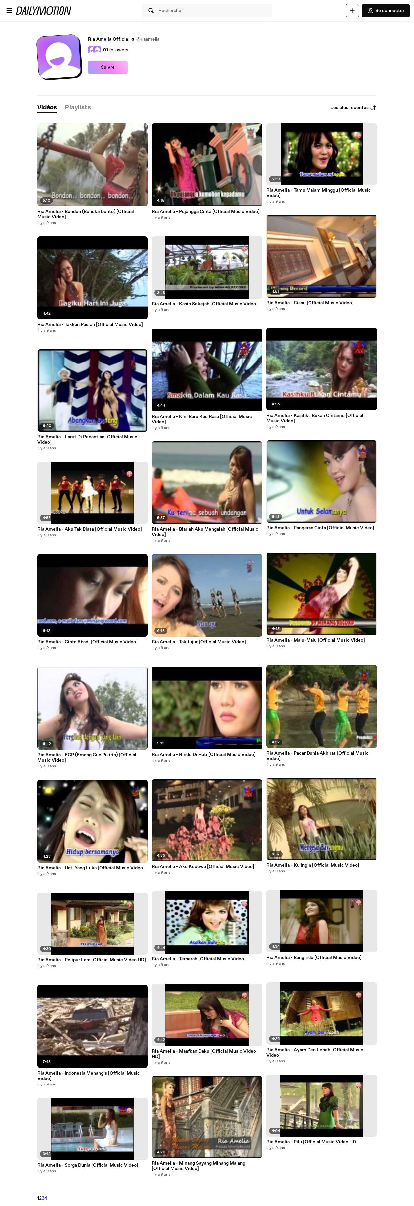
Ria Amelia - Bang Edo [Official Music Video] (314, 957)
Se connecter (385, 10)
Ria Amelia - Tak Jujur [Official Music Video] (199, 642)
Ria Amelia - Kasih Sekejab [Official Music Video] (205, 304)
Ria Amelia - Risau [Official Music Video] (310, 303)
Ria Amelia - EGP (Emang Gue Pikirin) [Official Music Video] (86, 757)
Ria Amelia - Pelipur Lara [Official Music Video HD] (91, 960)
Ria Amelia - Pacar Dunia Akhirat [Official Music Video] (317, 756)
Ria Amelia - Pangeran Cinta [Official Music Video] (320, 528)
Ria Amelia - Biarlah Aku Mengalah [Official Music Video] (205, 532)
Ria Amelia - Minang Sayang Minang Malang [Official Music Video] (198, 1166)
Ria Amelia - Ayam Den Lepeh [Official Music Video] (314, 1052)
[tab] (47, 108)
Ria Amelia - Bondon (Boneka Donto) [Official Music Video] (85, 214)
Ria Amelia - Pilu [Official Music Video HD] (312, 1142)
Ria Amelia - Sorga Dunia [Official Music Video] (87, 1165)
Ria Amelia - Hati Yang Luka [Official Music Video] (91, 868)
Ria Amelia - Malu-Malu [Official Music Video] (315, 640)
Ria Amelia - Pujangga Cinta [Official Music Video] (206, 211)
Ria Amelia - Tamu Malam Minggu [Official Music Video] (318, 193)
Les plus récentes (353, 107)
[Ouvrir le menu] (9, 10)
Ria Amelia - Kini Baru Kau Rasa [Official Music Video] (202, 419)
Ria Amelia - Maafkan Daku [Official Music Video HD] (204, 1054)
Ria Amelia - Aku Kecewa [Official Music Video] (203, 866)
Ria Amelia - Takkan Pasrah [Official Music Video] (90, 324)
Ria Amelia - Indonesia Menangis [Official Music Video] (88, 1076)
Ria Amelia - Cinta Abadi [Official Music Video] (87, 642)
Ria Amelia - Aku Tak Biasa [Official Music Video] (89, 529)
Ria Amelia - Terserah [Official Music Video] (199, 959)
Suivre (108, 67)
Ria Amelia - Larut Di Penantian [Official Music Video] (87, 439)
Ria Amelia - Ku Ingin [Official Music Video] (312, 865)
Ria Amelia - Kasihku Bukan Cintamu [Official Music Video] (314, 418)
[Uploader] (352, 10)
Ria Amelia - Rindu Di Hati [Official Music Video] (204, 754)
